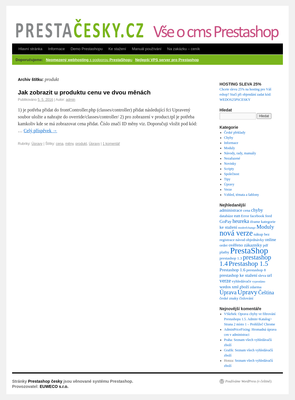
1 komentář (111, 144)
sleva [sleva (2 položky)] (262, 275)
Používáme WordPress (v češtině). (248, 381)
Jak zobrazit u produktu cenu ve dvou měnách (84, 92)
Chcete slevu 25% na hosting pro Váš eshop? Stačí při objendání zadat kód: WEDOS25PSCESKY (245, 94)
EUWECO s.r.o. (54, 386)
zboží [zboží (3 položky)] (244, 286)
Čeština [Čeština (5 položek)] (266, 292)
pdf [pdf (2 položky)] (265, 245)
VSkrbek (230, 314)
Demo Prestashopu (87, 49)
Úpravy (36, 144)
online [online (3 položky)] (270, 239)
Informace (56, 49)
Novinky (230, 164)
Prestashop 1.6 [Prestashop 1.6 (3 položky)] (232, 269)
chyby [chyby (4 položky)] (257, 210)
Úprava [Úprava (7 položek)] (228, 292)
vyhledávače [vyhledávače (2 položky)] (241, 281)
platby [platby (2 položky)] (224, 252)
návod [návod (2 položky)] (240, 240)
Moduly (229, 148)
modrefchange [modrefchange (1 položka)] (247, 227)
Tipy (227, 179)
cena (59, 144)
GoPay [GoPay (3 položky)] (226, 221)
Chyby (228, 138)
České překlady (234, 132)
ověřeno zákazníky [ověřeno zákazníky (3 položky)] (245, 244)
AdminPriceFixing (237, 329)
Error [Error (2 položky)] (245, 216)
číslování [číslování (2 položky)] (246, 298)
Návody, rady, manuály (240, 153)
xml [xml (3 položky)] (235, 286)
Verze (228, 189)
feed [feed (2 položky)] (268, 216)
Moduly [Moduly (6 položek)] (265, 227)
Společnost (231, 174)
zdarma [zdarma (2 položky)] (256, 287)
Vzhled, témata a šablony (241, 195)
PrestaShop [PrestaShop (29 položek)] (249, 250)
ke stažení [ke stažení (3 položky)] (228, 227)
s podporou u (89, 60)
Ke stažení (117, 49)
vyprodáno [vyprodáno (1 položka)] (258, 281)
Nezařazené (232, 158)
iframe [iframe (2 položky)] (255, 221)
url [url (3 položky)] (269, 275)
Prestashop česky (45, 381)
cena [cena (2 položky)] (246, 210)
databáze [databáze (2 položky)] (226, 216)
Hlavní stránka (30, 49)
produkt (81, 144)
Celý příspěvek (40, 130)
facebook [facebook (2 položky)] (257, 216)
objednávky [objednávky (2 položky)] (255, 240)
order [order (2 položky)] (224, 245)
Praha (228, 340)
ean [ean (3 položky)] (237, 215)
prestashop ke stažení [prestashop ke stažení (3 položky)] (238, 275)
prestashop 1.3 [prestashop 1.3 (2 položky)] (231, 258)
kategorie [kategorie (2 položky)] (268, 221)
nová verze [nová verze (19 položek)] (236, 233)
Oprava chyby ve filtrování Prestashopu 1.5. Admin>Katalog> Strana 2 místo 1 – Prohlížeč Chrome (250, 319)
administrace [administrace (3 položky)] (231, 210)
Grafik (228, 350)
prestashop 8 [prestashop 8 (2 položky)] (256, 270)
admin (70, 100)
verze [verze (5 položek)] (225, 281)
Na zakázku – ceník (183, 49)
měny (69, 144)
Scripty (229, 169)
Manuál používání (147, 49)
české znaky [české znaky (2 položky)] (229, 298)
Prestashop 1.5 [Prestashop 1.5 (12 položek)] (248, 263)
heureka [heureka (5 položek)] (240, 221)
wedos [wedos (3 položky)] (225, 286)
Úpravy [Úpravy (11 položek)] (247, 292)
